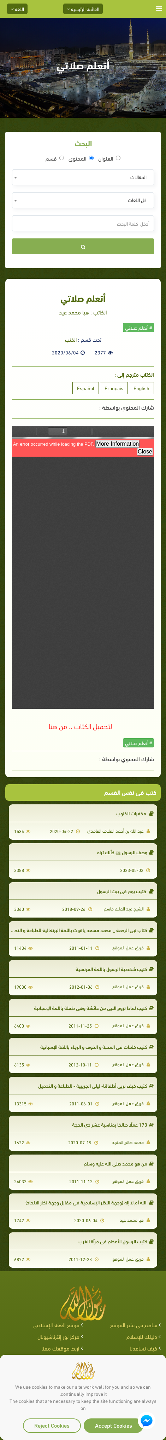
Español (85, 388)
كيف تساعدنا (143, 1348)
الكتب (71, 339)
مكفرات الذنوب (135, 813)
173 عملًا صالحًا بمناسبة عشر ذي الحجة (113, 1124)
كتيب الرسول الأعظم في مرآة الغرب (116, 1241)
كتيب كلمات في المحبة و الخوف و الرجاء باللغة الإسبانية (97, 1046)
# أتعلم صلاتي (138, 327)
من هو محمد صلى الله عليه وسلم (119, 1163)
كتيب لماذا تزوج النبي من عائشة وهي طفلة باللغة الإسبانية (94, 1007)
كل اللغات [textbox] (137, 199)
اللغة (17, 8)
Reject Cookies (52, 1425)
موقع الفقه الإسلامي (55, 1324)
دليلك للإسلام (141, 1336)
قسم (55, 158)
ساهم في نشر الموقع (133, 1324)
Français (114, 388)
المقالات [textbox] (138, 176)
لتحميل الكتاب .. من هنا (80, 725)
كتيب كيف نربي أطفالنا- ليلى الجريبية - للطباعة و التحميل (96, 1085)
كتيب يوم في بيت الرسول (125, 891)
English (141, 388)
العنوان (109, 158)
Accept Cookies (113, 1425)
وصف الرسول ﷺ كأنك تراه (125, 852)
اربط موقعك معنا (60, 1348)
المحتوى (81, 158)
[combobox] (83, 177)
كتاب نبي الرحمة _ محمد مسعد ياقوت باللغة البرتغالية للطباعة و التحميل (80, 929)
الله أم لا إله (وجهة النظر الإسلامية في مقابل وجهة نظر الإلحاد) (89, 1202)
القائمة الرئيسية (83, 8)
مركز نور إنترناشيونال (58, 1336)
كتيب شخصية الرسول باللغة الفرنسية (115, 968)
